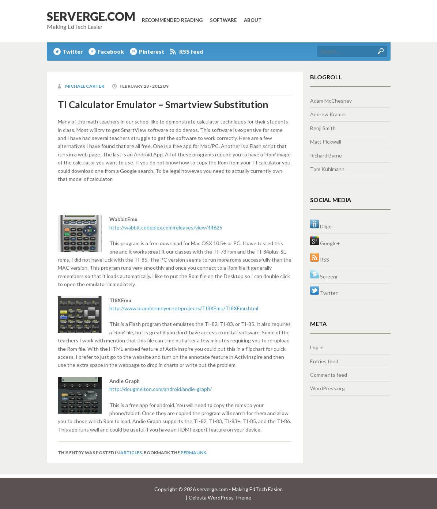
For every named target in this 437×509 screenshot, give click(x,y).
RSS (319, 260)
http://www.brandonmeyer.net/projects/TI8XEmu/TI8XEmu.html (183, 308)
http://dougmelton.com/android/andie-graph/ (160, 389)
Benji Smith (323, 128)
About (252, 20)
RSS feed (191, 51)
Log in (317, 347)
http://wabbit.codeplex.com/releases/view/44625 (165, 227)
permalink (193, 452)
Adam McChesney (331, 101)
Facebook (111, 51)
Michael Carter (84, 86)
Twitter (73, 51)
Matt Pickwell (325, 141)
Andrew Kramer (328, 114)
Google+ (325, 243)
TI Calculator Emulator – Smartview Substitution (163, 104)
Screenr (324, 276)
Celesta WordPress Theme (220, 497)
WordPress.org (327, 388)
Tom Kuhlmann (327, 169)
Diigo (321, 226)
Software (223, 20)
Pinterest (151, 51)
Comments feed (328, 375)
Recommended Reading (172, 20)
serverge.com (91, 16)
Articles (131, 452)
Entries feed (324, 361)
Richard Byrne (326, 155)
